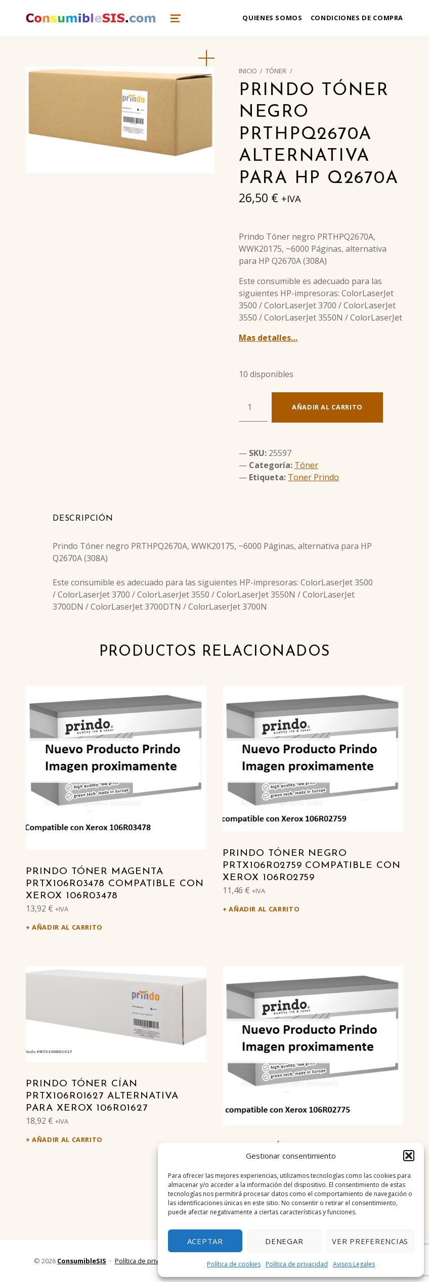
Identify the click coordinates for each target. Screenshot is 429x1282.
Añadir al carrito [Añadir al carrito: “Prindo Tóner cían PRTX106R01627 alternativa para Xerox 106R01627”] (67, 1139)
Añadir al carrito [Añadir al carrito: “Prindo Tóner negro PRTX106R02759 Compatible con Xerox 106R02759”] (264, 908)
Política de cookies (234, 1264)
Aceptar (205, 1241)
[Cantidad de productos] (253, 407)
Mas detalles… (268, 337)
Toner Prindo (313, 477)
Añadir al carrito (327, 406)
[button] (409, 1156)
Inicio (248, 70)
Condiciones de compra (357, 17)
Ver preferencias (370, 1241)
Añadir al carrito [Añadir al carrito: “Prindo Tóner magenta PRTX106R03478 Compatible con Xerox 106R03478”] (67, 927)
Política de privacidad (297, 1264)
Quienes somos (272, 17)
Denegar (284, 1241)
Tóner (276, 70)
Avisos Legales (354, 1264)
